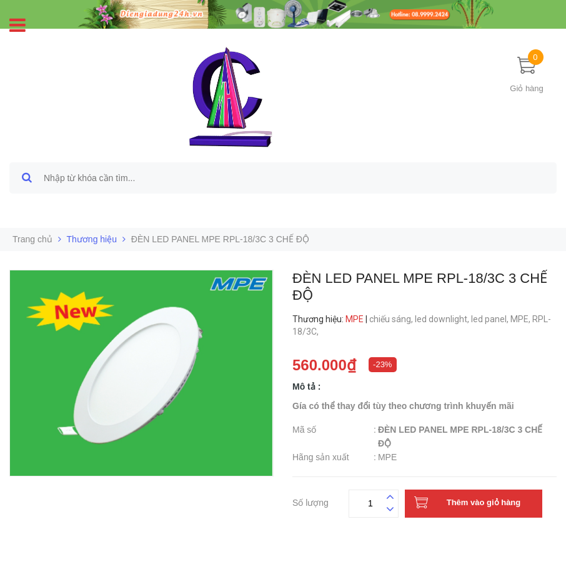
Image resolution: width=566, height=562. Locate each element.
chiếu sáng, (392, 319)
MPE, (521, 319)
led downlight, (443, 319)
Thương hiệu (92, 239)
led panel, (490, 319)
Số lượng (310, 501)
